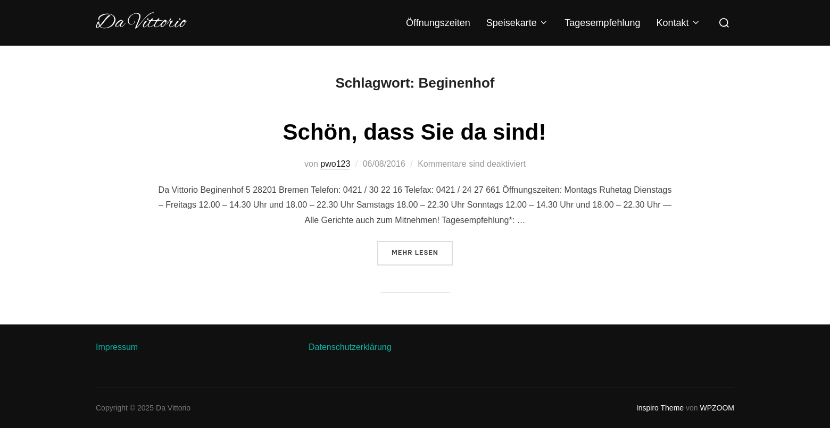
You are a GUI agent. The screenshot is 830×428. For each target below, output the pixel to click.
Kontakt (678, 23)
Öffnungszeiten (438, 23)
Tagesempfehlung (602, 23)
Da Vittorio (141, 23)
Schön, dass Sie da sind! (414, 131)
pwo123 (335, 163)
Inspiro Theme (660, 408)
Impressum (117, 347)
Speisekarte (517, 23)
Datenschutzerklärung (350, 347)
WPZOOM (717, 408)
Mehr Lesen (422, 252)
